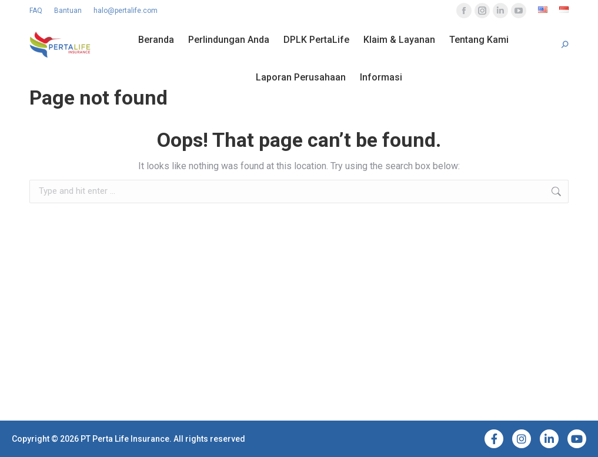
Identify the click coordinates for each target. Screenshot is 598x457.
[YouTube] (576, 438)
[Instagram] (521, 438)
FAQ (35, 10)
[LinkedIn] (549, 438)
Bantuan (68, 10)
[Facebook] (494, 438)
